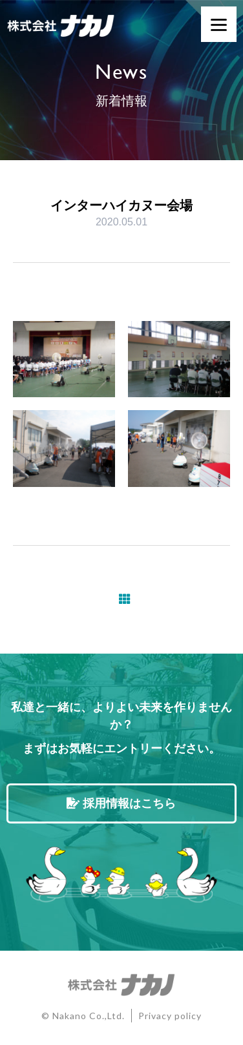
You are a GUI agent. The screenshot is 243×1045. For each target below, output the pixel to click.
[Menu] (219, 24)
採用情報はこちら (121, 803)
